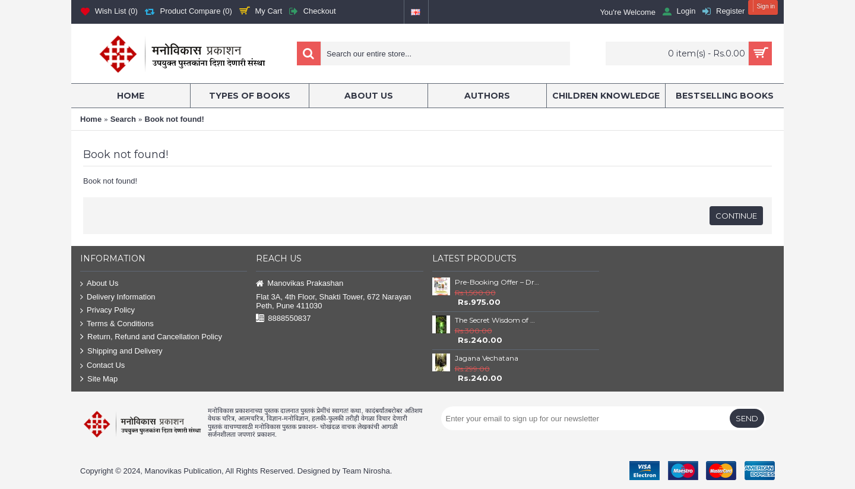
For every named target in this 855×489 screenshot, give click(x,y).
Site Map (99, 379)
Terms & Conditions (117, 324)
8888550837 (283, 319)
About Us (99, 284)
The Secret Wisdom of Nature (497, 320)
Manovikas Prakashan (299, 284)
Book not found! (174, 119)
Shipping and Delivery (121, 351)
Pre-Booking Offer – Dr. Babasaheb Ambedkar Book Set (497, 281)
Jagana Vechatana (486, 358)
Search (123, 119)
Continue (736, 215)
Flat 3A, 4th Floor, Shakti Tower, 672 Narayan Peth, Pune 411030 (333, 301)
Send (747, 418)
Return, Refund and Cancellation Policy (151, 337)
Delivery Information (118, 297)
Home (91, 119)
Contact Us (102, 366)
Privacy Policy (107, 310)
